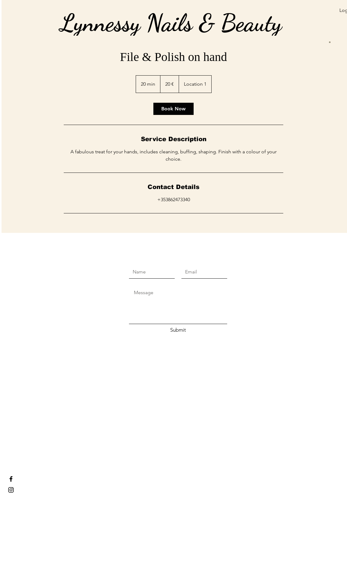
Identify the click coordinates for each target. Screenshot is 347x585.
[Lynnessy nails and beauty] (11, 490)
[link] (173, 109)
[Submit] (178, 330)
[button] (301, 18)
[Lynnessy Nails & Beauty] (11, 479)
